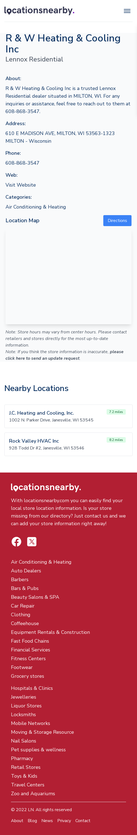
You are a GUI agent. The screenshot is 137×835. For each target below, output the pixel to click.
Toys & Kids (24, 776)
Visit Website (20, 185)
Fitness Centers (28, 658)
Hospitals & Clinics (32, 688)
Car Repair (23, 606)
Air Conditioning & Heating (35, 207)
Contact (82, 821)
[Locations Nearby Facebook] (31, 541)
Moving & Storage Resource (42, 732)
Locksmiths (23, 714)
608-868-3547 (22, 163)
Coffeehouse (25, 623)
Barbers (19, 579)
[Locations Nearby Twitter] (16, 541)
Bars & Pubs (25, 588)
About (17, 821)
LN (31, 810)
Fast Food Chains (30, 641)
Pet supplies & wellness (38, 749)
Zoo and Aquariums (33, 793)
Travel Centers (27, 784)
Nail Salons (23, 741)
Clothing (20, 614)
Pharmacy (22, 758)
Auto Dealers (26, 570)
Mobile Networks (30, 723)
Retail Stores (26, 767)
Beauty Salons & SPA (35, 597)
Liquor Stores (26, 705)
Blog (32, 821)
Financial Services (30, 649)
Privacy (64, 821)
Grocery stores (27, 676)
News (47, 821)
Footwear (22, 667)
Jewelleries (23, 697)
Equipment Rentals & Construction (50, 632)
